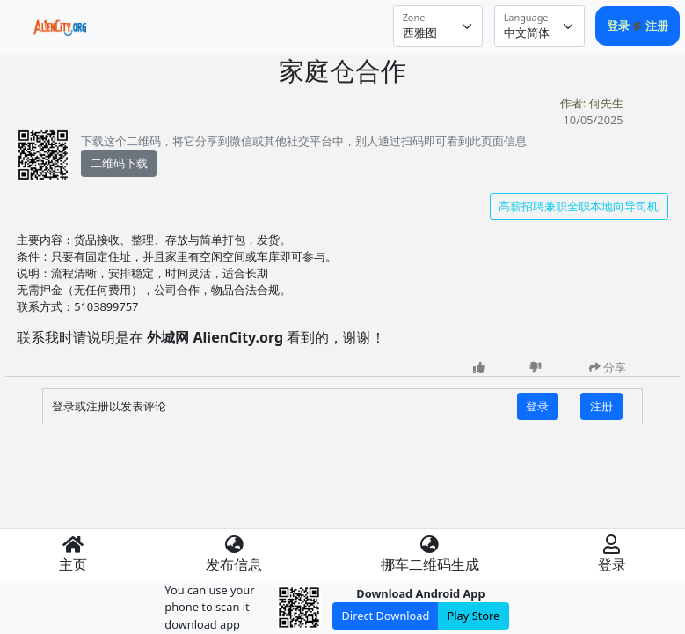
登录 (619, 25)
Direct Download (386, 615)
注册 (656, 25)
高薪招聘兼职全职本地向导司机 (579, 206)
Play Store (474, 615)
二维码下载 (119, 163)
